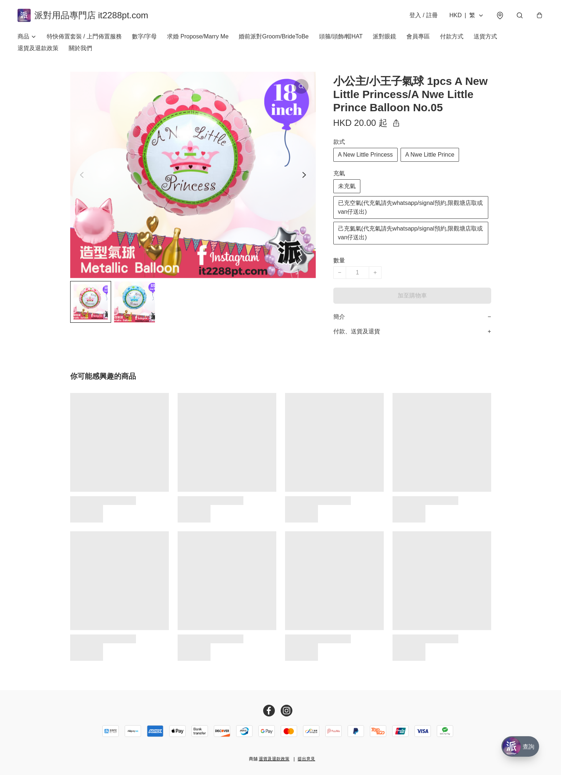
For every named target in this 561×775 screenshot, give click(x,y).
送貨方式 (485, 36)
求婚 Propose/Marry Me (197, 36)
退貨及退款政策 (38, 48)
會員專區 (418, 36)
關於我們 (80, 48)
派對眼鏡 (384, 36)
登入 (423, 15)
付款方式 (451, 36)
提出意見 (306, 758)
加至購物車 (412, 295)
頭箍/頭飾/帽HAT (341, 36)
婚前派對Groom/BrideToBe (273, 36)
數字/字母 (144, 36)
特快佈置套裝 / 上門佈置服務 (84, 36)
